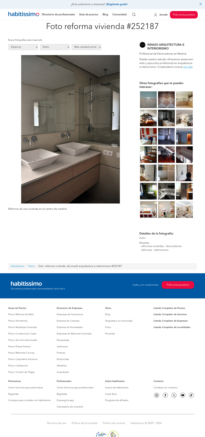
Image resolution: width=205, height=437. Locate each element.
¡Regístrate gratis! (116, 4)
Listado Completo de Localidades (172, 327)
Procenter (110, 334)
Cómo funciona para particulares (25, 388)
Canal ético (111, 394)
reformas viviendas (152, 246)
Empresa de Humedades (70, 327)
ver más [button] (188, 67)
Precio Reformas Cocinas (21, 353)
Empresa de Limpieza (68, 321)
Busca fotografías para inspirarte (25, 40)
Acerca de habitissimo (117, 388)
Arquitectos (63, 372)
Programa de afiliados (116, 400)
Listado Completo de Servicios (170, 314)
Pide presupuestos (184, 15)
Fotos (108, 327)
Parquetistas (63, 340)
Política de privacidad (85, 423)
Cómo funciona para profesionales (75, 388)
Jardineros (62, 346)
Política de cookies (114, 423)
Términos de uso (56, 423)
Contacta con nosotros (165, 388)
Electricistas (63, 359)
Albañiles (62, 366)
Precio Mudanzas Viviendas (22, 327)
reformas (146, 250)
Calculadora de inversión (70, 407)
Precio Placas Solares (19, 346)
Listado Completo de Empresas (171, 321)
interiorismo (161, 250)
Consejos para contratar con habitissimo (29, 400)
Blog (107, 314)
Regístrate (13, 394)
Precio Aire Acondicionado (22, 340)
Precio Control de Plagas (21, 372)
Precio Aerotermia (17, 321)
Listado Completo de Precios (169, 308)
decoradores (173, 246)
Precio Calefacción (18, 366)
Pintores (61, 353)
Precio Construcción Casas (22, 334)
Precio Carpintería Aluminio (23, 359)
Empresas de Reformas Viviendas (74, 334)
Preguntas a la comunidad (118, 321)
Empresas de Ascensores (70, 314)
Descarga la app (65, 400)
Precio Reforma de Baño (21, 314)
